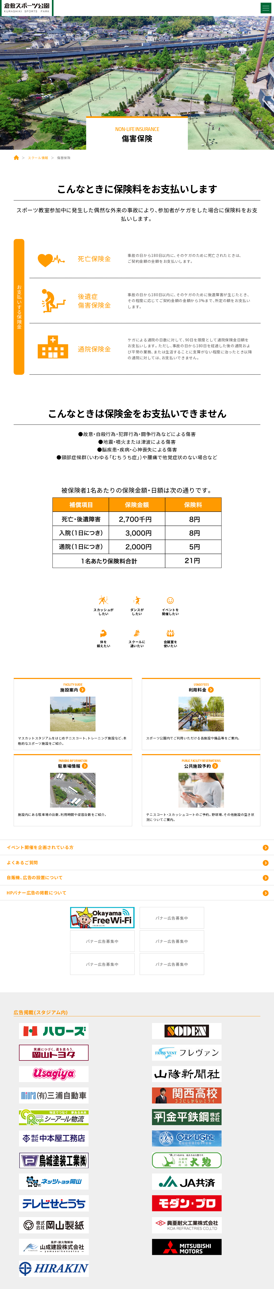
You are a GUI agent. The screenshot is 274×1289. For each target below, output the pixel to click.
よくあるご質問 (22, 862)
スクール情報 (38, 157)
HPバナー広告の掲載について (37, 892)
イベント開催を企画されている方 (40, 847)
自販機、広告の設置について (35, 877)
